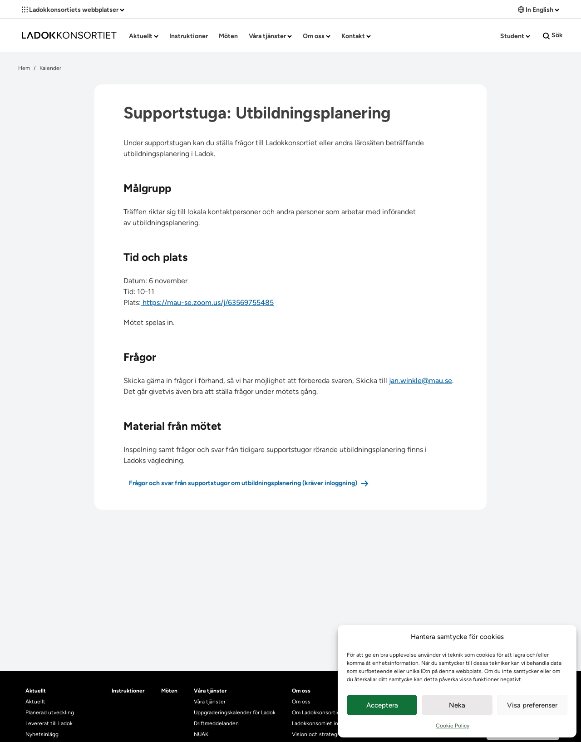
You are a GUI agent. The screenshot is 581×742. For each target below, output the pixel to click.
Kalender (50, 68)
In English (538, 10)
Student (515, 36)
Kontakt (356, 36)
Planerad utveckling (49, 712)
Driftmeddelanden (216, 723)
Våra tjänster (270, 36)
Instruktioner (188, 36)
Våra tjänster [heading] (210, 691)
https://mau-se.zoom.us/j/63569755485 (207, 302)
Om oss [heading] (301, 691)
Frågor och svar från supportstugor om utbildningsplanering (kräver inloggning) (243, 483)
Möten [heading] (169, 691)
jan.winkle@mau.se (420, 380)
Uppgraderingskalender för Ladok (235, 712)
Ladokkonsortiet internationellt (330, 723)
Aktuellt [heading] (35, 691)
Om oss (316, 36)
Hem (24, 68)
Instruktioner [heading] (128, 691)
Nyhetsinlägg (42, 734)
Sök (553, 35)
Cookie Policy (452, 725)
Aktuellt (143, 36)
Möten (228, 36)
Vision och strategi (315, 734)
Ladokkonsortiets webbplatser (73, 10)
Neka (457, 705)
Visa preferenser (532, 705)
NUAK (201, 734)
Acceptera (382, 705)
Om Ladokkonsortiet (317, 712)
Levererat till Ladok (49, 723)
